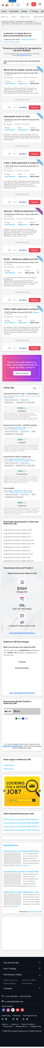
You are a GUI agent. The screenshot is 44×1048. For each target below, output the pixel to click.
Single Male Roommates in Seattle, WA (17, 547)
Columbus (12, 1)
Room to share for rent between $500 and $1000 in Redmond (22, 826)
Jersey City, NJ (18, 490)
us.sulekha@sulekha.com (14, 1002)
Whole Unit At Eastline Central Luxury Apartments (22, 70)
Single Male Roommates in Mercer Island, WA (19, 544)
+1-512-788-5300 (11, 996)
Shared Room (22, 130)
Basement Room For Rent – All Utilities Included (20, 425)
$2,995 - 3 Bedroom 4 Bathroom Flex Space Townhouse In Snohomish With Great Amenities (22, 259)
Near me (4, 16)
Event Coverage (9, 983)
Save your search (22, 373)
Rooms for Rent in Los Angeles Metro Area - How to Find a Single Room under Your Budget (22, 851)
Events (4, 11)
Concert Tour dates (29, 980)
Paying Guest (8, 769)
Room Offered (10, 83)
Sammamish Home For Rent (17, 116)
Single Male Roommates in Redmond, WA (18, 530)
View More (23, 107)
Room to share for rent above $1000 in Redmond (22, 830)
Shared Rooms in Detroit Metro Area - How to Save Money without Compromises (22, 892)
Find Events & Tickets (22, 974)
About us (5, 1024)
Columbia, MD (17, 459)
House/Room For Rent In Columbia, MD (17, 457)
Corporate (22, 988)
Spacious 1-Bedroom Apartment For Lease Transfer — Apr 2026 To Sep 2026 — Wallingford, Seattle (22, 211)
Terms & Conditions (27, 1024)
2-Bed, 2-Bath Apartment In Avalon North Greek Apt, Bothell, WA (22, 163)
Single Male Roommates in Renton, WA (17, 557)
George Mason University (17, 429)
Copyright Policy (35, 1026)
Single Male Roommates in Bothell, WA (17, 550)
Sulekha (7, 5)
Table (17, 711)
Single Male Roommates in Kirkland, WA (17, 533)
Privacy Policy (7, 1026)
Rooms (13, 16)
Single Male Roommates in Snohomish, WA (18, 554)
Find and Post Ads (22, 963)
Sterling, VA (19, 427)
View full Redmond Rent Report (22, 633)
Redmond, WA (26, 39)
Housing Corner (11, 845)
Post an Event (27, 983)
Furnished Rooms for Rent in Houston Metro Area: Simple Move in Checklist (22, 872)
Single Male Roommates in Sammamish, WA (19, 540)
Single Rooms (25, 16)
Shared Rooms (9, 765)
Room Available (9, 488)
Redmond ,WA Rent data (12, 746)
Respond (34, 107)
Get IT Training (22, 969)
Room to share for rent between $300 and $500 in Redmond (22, 823)
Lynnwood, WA (37, 312)
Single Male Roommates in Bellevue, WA (17, 537)
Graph (8, 711)
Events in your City (10, 980)
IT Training (34, 11)
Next (34, 388)
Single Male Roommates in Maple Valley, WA (19, 561)
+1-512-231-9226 (24, 996)
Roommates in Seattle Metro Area (12, 23)
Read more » (26, 865)
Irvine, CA (18, 396)
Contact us (14, 1024)
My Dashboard (23, 55)
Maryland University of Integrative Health (22, 460)
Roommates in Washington (24, 21)
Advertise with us (21, 1026)
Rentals (24, 11)
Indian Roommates (8, 21)
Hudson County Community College (20, 492)
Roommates (14, 11)
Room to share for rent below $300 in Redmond (21, 819)
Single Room (22, 83)
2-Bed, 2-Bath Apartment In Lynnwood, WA (22, 309)
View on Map (14, 42)
